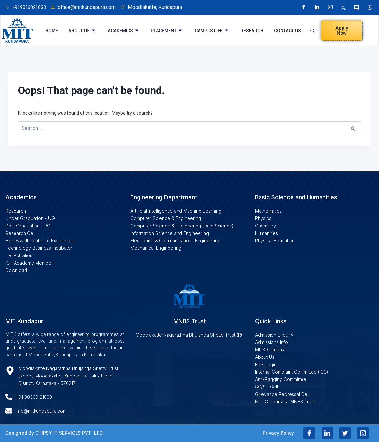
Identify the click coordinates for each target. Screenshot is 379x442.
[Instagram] (330, 7)
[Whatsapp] (370, 7)
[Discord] (357, 7)
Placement (166, 31)
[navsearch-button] (314, 30)
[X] (343, 7)
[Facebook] (304, 7)
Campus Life (211, 31)
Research (252, 30)
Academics (123, 31)
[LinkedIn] (317, 7)
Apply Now (341, 30)
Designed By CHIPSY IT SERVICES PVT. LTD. (54, 433)
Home (51, 30)
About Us (81, 31)
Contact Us (287, 30)
